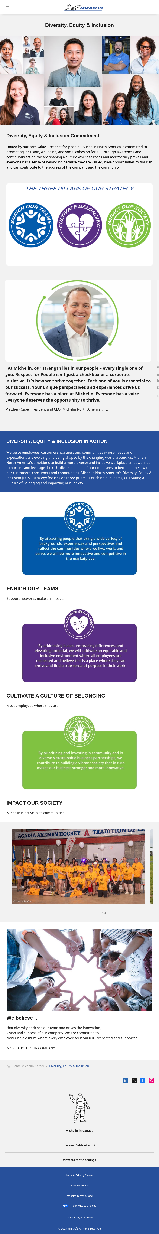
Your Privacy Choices (79, 1205)
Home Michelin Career (25, 1066)
